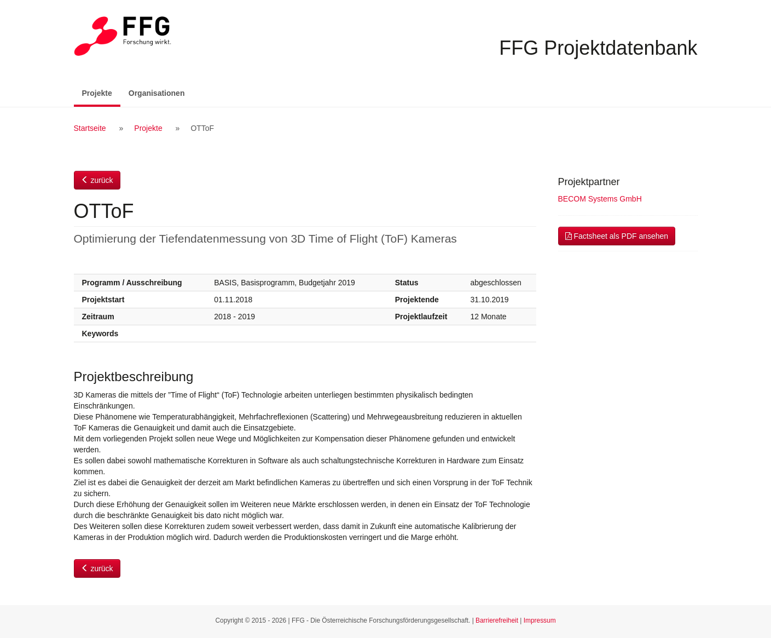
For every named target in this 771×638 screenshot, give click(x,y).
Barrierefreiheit (497, 620)
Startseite (90, 128)
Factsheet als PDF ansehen (617, 236)
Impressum (540, 620)
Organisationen (157, 93)
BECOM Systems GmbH (600, 198)
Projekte (101, 92)
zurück (97, 180)
